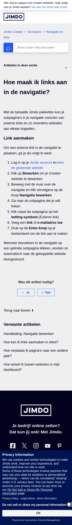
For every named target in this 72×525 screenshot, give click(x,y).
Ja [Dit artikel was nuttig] (28, 292)
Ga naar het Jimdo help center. (50, 7)
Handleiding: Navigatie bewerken (29, 334)
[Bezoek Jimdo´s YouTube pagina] (47, 446)
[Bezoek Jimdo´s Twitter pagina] (24, 446)
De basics (34, 31)
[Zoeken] (36, 47)
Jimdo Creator (13, 31)
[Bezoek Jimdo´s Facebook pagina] (12, 446)
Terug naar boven (19, 310)
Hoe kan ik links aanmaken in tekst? (31, 342)
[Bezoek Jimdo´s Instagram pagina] (36, 446)
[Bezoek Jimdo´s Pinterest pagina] (59, 446)
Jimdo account (41, 162)
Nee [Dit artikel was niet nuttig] (48, 292)
